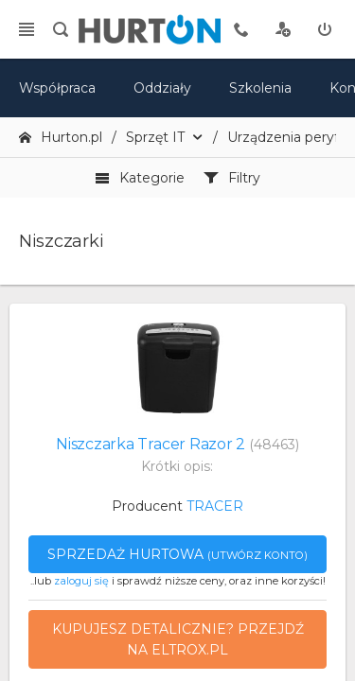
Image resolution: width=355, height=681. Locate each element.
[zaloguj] (325, 29)
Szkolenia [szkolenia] (260, 87)
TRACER (214, 506)
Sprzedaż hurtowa (177, 554)
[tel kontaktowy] (241, 29)
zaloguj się (81, 580)
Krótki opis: (177, 466)
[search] (61, 29)
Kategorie (140, 177)
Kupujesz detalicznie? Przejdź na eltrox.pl (178, 639)
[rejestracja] (283, 29)
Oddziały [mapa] (162, 87)
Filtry (232, 177)
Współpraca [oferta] (57, 87)
